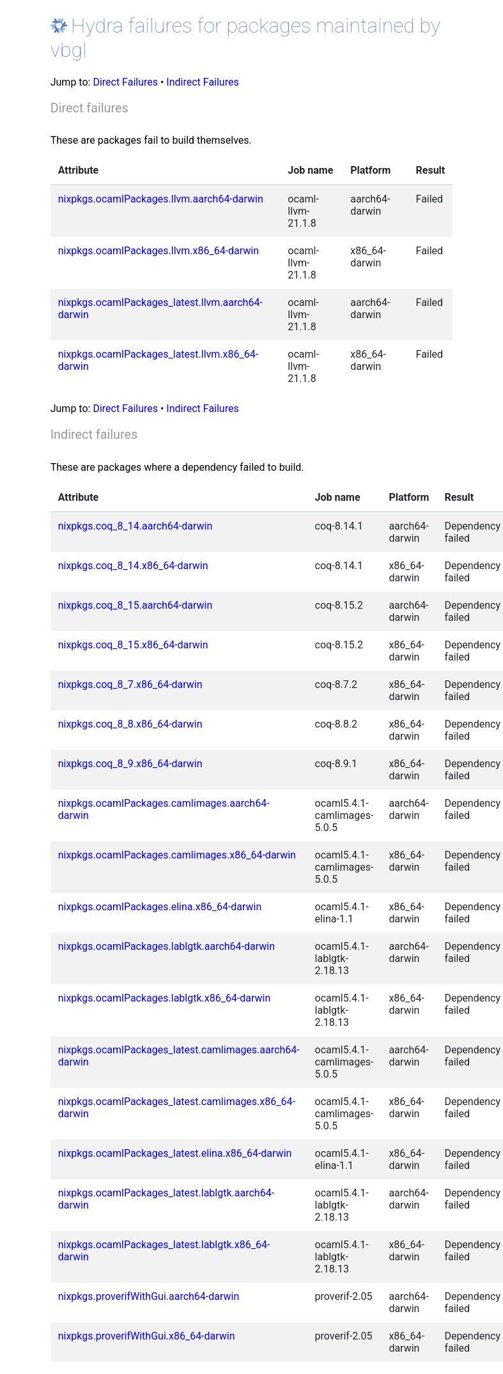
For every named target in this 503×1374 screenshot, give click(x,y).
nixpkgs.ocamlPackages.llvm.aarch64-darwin (160, 199)
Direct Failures (125, 82)
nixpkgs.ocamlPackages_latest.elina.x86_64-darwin (175, 1153)
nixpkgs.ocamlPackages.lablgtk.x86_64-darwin (164, 998)
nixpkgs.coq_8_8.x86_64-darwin (130, 724)
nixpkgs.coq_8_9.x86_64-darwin (130, 764)
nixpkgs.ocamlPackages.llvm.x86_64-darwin (158, 251)
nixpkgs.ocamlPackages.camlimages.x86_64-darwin (177, 855)
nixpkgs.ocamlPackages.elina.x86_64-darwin (160, 907)
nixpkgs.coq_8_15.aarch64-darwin (135, 605)
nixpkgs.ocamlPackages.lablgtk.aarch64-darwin (166, 946)
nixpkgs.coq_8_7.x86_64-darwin (130, 684)
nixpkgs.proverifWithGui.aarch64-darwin (149, 1296)
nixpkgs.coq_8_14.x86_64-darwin (133, 566)
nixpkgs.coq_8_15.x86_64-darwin (133, 645)
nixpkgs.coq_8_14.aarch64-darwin (135, 526)
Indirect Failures (202, 82)
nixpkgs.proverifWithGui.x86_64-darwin (146, 1336)
